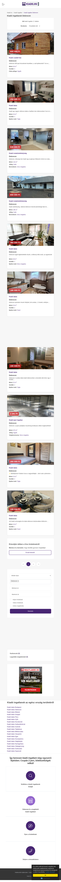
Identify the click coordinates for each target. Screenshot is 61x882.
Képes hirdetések (18, 599)
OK (45, 875)
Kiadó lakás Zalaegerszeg (15, 746)
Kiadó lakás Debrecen (14, 709)
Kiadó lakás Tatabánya (14, 729)
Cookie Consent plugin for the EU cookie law (45, 878)
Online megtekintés (18, 606)
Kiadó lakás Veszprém (14, 734)
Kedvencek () (15, 653)
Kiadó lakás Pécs (12, 717)
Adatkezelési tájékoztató (21, 872)
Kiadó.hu (9, 12)
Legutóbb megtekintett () (19, 657)
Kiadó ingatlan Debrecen (31, 12)
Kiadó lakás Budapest (14, 707)
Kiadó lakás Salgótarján (15, 741)
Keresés (30, 611)
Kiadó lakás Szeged (13, 714)
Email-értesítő (30, 552)
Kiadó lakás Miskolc (13, 712)
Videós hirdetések (18, 602)
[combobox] (30, 581)
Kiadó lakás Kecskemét (14, 722)
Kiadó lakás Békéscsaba (15, 731)
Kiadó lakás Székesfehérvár (16, 724)
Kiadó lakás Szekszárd (14, 748)
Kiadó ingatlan (18, 12)
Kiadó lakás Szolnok (13, 727)
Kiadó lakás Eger (12, 736)
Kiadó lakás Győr (12, 719)
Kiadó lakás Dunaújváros (15, 739)
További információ (51, 872)
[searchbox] (23, 581)
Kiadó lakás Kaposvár (14, 751)
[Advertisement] (30, 634)
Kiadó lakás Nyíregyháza (15, 744)
